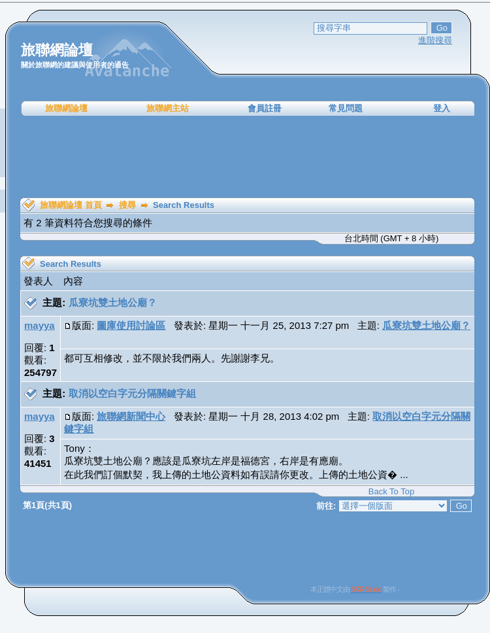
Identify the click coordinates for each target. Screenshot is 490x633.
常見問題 (346, 108)
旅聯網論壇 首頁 (71, 205)
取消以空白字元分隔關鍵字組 (132, 393)
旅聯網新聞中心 (131, 416)
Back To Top (391, 491)
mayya (39, 325)
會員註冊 (265, 108)
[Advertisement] (247, 157)
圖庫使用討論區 (131, 325)
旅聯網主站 (167, 108)
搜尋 (127, 205)
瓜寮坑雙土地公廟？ (113, 302)
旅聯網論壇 (66, 108)
